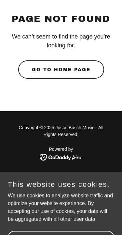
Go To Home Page (61, 69)
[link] (61, 157)
